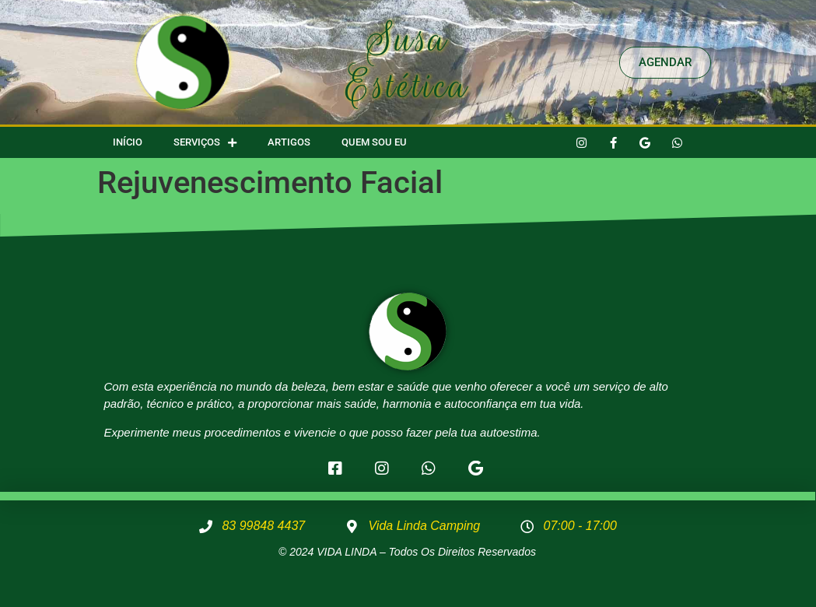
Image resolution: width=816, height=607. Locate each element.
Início (127, 142)
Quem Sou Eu (374, 142)
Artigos (289, 142)
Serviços (204, 143)
